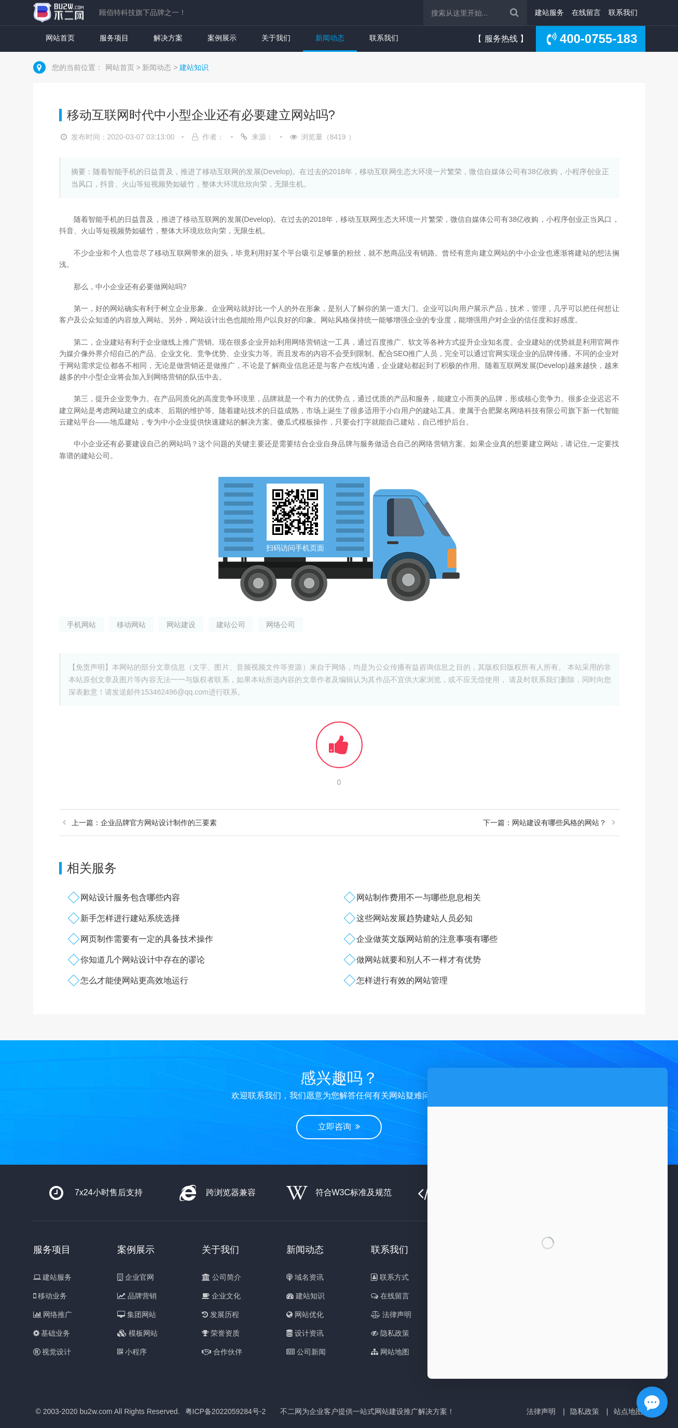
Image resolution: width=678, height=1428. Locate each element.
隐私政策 (390, 1333)
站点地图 (628, 1411)
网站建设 (181, 624)
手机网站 (81, 624)
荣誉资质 (221, 1333)
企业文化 (221, 1296)
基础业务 (52, 1333)
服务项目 (114, 38)
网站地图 (390, 1352)
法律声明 (391, 1314)
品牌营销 (137, 1296)
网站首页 (60, 38)
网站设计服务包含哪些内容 (130, 897)
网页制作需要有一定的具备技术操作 (146, 939)
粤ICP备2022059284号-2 (225, 1411)
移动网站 (131, 624)
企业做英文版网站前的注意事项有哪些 (426, 939)
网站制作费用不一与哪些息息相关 (418, 897)
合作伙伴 (222, 1352)
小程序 (132, 1352)
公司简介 (221, 1277)
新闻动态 (329, 38)
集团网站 (136, 1314)
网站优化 (305, 1314)
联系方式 (390, 1277)
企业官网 (135, 1277)
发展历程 (220, 1314)
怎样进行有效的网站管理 (402, 980)
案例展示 (222, 38)
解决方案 (168, 38)
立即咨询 (339, 1126)
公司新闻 (306, 1352)
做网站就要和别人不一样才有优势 (418, 959)
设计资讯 (305, 1333)
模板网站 (137, 1333)
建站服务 (549, 12)
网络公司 (280, 624)
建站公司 (230, 624)
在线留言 (586, 12)
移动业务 (50, 1296)
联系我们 (623, 12)
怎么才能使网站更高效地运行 (134, 980)
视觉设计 (52, 1352)
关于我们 (275, 38)
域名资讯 (305, 1277)
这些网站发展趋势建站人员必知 (414, 918)
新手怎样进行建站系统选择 (130, 918)
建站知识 (194, 67)
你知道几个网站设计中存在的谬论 (142, 959)
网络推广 (53, 1314)
